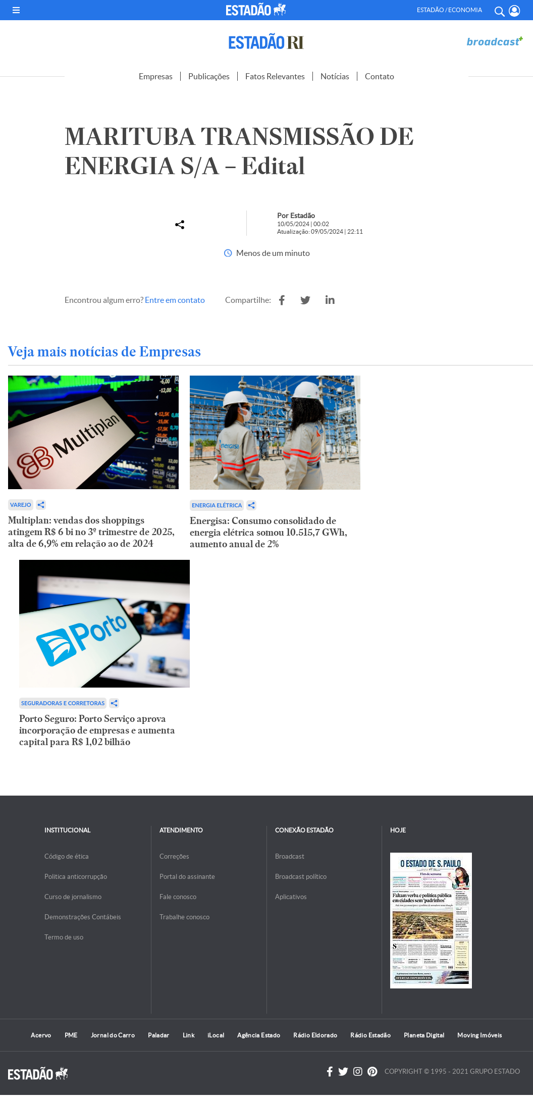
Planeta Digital (424, 1035)
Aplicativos (291, 897)
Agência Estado (258, 1035)
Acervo (41, 1035)
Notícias (335, 76)
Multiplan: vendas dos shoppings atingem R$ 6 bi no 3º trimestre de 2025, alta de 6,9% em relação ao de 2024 (91, 531)
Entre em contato (175, 299)
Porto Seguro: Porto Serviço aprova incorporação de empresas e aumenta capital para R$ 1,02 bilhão (97, 730)
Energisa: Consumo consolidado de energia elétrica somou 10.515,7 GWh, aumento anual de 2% (268, 532)
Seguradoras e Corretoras (62, 703)
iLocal (215, 1035)
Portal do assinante (187, 876)
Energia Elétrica (217, 505)
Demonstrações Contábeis (82, 917)
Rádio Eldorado (315, 1035)
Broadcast (289, 856)
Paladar (159, 1035)
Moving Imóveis (479, 1035)
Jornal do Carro (113, 1035)
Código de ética (66, 856)
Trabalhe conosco (184, 917)
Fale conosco (177, 897)
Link (188, 1035)
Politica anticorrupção (75, 876)
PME (71, 1035)
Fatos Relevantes (275, 76)
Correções (174, 856)
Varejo (20, 504)
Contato (379, 76)
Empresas (156, 76)
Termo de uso (63, 937)
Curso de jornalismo (72, 897)
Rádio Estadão (370, 1035)
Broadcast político (301, 876)
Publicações (209, 76)
